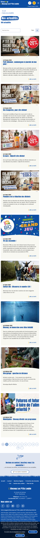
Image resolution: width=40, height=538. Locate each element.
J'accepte (20, 535)
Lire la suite (33, 79)
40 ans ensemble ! (9, 241)
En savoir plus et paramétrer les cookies (14, 531)
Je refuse (32, 531)
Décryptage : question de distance (15, 373)
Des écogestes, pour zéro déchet (15, 110)
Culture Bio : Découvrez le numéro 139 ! (17, 287)
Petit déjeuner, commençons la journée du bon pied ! (20, 63)
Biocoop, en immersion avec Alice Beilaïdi (18, 327)
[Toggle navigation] (38, 3)
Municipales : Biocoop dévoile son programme (19, 419)
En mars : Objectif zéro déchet (14, 156)
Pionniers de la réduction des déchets (16, 197)
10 (18, 448)
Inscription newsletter (20, 472)
